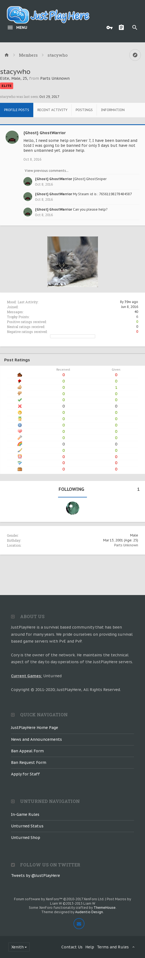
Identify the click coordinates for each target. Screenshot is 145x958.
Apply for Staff (25, 774)
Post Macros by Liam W (90, 901)
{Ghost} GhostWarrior (44, 132)
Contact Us (72, 947)
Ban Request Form (28, 762)
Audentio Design (89, 912)
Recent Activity (52, 110)
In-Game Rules (25, 814)
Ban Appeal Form (27, 750)
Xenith (17, 947)
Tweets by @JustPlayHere (35, 875)
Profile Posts (16, 110)
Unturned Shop (25, 837)
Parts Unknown (126, 545)
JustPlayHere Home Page (34, 727)
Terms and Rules (113, 947)
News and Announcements (36, 739)
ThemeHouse (105, 907)
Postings (84, 110)
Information (113, 110)
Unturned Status (27, 826)
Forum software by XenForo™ (59, 899)
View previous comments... (47, 171)
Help (89, 947)
